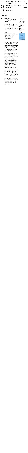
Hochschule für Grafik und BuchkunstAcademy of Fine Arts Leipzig (13, 4)
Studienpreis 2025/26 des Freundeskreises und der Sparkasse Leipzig (12, 81)
